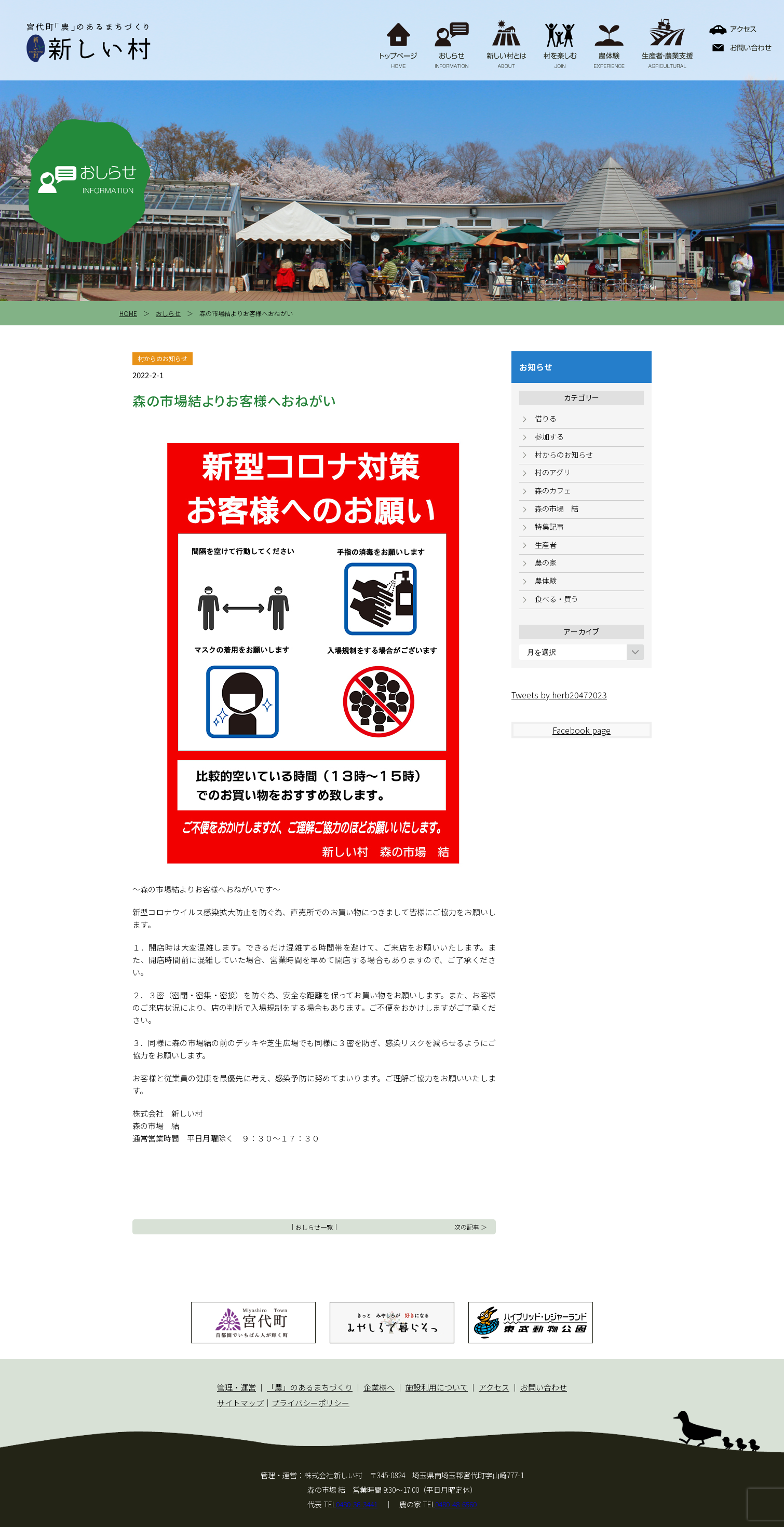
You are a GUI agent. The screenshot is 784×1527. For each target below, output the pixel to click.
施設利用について (436, 1387)
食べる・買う (556, 599)
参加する (549, 436)
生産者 (546, 545)
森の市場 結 (556, 508)
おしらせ (168, 313)
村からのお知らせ (564, 454)
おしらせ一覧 (314, 1226)
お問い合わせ (543, 1387)
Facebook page (581, 730)
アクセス (494, 1387)
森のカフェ (553, 490)
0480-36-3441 (356, 1504)
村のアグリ (553, 472)
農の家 (546, 562)
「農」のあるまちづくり (310, 1387)
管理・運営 (236, 1387)
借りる (546, 418)
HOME (128, 313)
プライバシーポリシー (310, 1402)
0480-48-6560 (456, 1504)
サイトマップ (240, 1402)
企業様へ (379, 1387)
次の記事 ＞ (470, 1226)
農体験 (546, 580)
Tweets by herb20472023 (559, 695)
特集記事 (549, 526)
